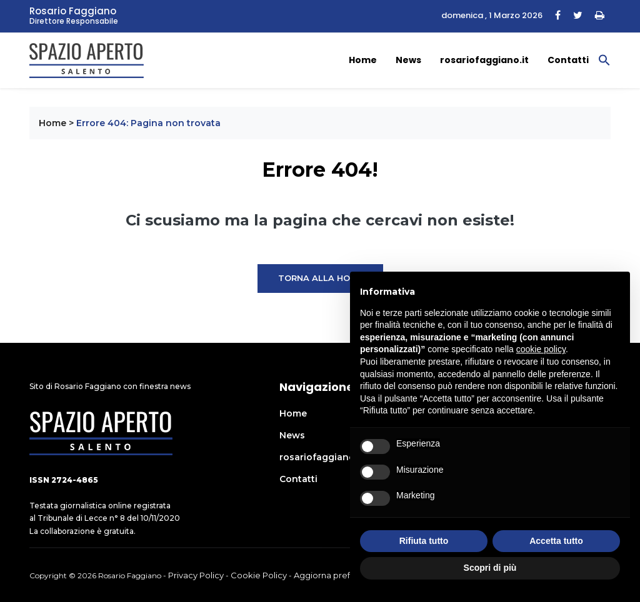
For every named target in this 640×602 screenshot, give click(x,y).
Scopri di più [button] (490, 568)
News (408, 60)
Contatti (568, 60)
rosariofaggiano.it (484, 60)
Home (363, 60)
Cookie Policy (259, 575)
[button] (604, 59)
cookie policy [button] (541, 349)
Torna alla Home (320, 278)
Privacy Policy (196, 575)
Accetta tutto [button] (556, 541)
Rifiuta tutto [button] (424, 541)
